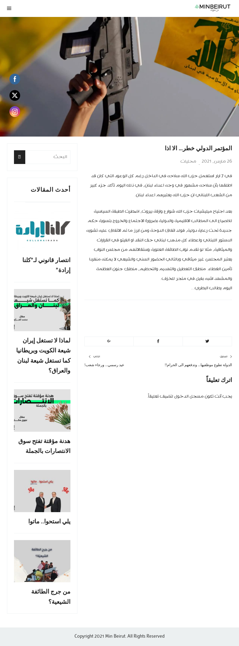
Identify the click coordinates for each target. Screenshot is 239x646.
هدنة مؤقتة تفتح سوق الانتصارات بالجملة (44, 446)
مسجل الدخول (189, 396)
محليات (188, 162)
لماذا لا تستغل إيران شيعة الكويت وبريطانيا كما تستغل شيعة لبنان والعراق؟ (43, 355)
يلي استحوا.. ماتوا (49, 521)
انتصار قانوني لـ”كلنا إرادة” (46, 265)
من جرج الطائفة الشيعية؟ (50, 596)
